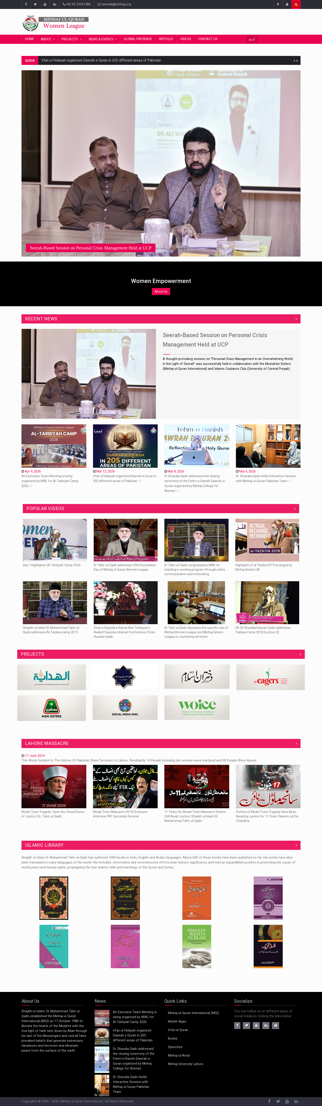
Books (172, 1038)
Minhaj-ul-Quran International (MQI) (193, 1013)
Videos (185, 39)
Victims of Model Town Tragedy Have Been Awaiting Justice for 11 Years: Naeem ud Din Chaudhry (267, 816)
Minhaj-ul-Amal (179, 1055)
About (46, 39)
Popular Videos (45, 508)
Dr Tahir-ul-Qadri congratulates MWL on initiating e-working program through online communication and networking (194, 569)
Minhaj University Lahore (185, 1064)
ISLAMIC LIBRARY (44, 845)
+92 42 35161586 (77, 4)
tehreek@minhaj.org (114, 4)
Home (29, 39)
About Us (161, 291)
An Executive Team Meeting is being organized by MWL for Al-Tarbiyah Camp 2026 (49, 481)
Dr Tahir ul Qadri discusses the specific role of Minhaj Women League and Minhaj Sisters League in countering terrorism (196, 632)
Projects (70, 39)
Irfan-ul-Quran (178, 1030)
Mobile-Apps (177, 1021)
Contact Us (208, 39)
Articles (166, 39)
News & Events (101, 39)
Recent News (41, 318)
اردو (252, 39)
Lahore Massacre (47, 743)
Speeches (175, 1047)
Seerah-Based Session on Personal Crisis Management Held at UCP (90, 247)
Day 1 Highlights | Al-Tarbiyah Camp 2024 (51, 565)
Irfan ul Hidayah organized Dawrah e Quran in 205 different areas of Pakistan (101, 60)
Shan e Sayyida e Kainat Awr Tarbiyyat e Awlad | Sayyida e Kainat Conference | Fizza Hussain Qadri (124, 632)
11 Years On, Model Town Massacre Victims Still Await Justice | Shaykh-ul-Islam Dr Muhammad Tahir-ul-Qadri (195, 816)
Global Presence (138, 39)
